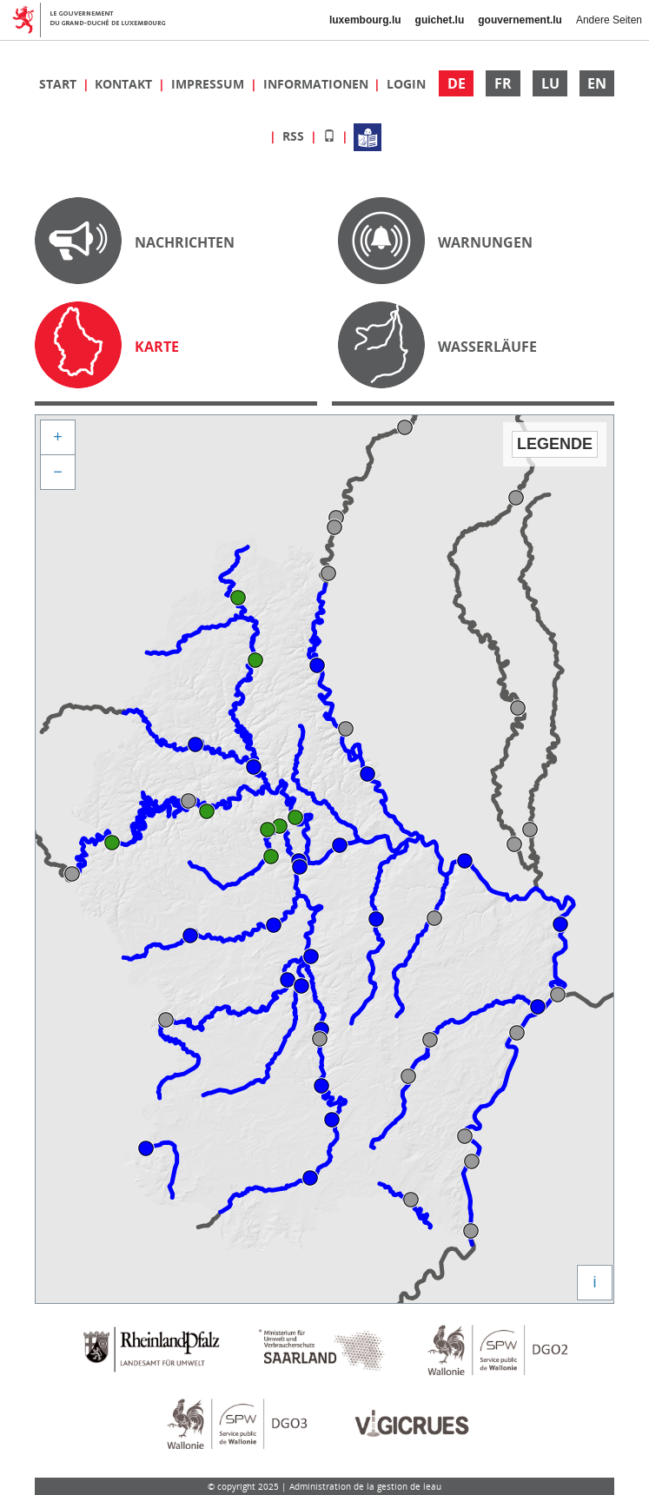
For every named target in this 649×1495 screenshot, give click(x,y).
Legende (555, 444)
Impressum (209, 84)
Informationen (317, 84)
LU (550, 83)
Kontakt (125, 84)
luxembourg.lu (365, 20)
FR (503, 83)
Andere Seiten (609, 20)
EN (596, 83)
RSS (295, 136)
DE (456, 83)
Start (59, 84)
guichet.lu (440, 20)
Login (406, 84)
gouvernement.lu (520, 20)
